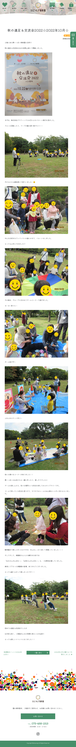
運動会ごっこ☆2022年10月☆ (13, 653)
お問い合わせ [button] (38, 716)
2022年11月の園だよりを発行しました (63, 653)
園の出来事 (67, 35)
